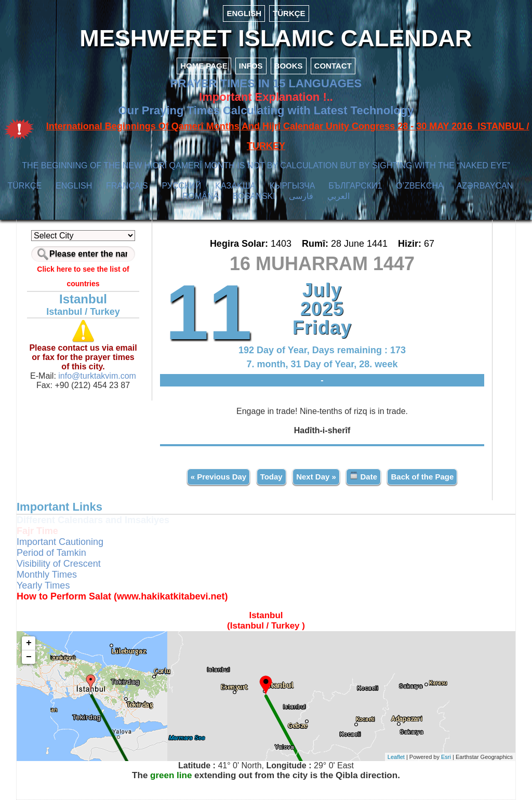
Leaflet (396, 757)
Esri (446, 757)
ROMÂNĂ (200, 196)
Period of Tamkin (51, 553)
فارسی (301, 196)
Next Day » (316, 476)
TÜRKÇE (289, 13)
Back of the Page (422, 476)
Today (271, 476)
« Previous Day (219, 476)
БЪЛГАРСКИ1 (355, 185)
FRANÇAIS (127, 185)
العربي (338, 196)
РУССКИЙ (181, 185)
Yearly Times (43, 585)
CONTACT (333, 65)
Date (363, 476)
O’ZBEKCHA (419, 185)
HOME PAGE (204, 65)
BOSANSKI (254, 196)
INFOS (251, 65)
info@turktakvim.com (96, 375)
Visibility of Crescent (59, 563)
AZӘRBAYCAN (485, 185)
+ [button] (29, 643)
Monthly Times (47, 574)
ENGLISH (244, 13)
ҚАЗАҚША (235, 185)
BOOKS (288, 65)
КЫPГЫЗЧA (292, 185)
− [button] (29, 657)
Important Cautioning (60, 542)
